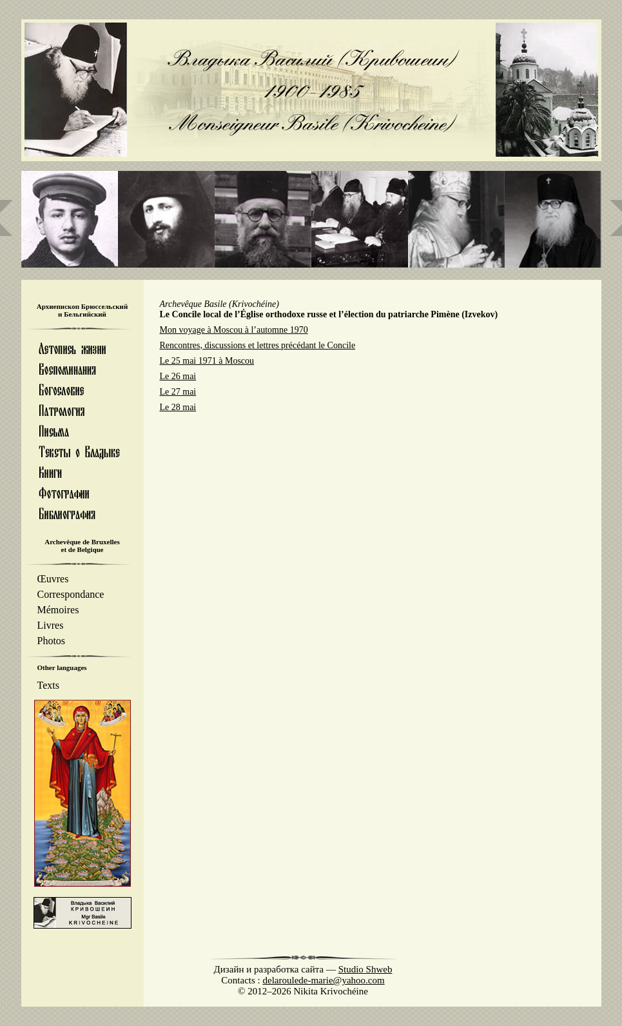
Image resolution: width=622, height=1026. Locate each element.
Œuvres (53, 578)
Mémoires (58, 609)
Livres (50, 625)
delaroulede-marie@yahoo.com (324, 980)
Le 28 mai (178, 407)
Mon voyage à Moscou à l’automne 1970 (234, 330)
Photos (51, 640)
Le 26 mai (178, 376)
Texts (48, 685)
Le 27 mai (178, 392)
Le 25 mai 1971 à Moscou (207, 361)
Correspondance (70, 594)
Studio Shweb (365, 969)
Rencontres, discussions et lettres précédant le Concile (258, 345)
